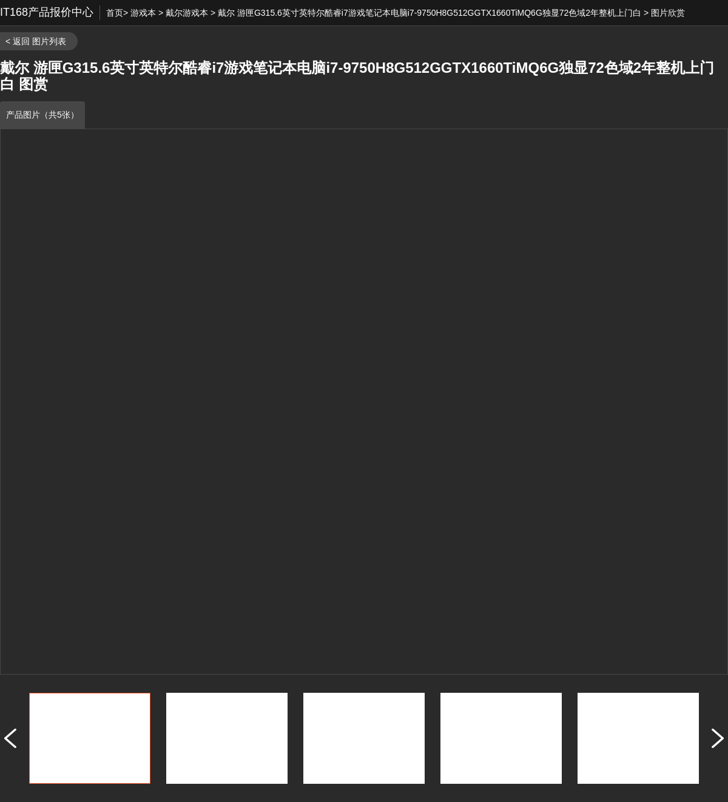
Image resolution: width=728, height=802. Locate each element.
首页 (114, 13)
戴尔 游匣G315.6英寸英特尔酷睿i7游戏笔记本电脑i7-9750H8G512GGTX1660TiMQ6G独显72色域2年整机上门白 (429, 13)
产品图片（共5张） (42, 115)
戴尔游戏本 (187, 13)
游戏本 (143, 13)
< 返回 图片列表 (35, 41)
